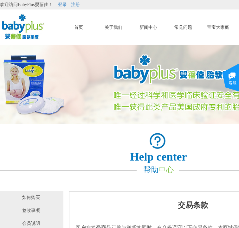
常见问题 (183, 27)
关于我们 (113, 27)
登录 (62, 4)
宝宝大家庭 (218, 27)
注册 (75, 4)
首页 (78, 27)
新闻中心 (148, 27)
